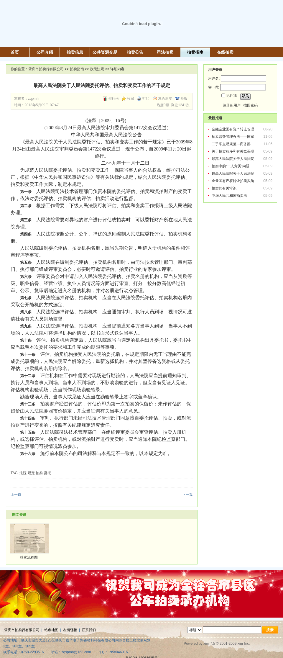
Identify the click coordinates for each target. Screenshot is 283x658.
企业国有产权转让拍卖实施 (233, 181)
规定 (31, 473)
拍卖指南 (195, 52)
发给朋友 (165, 98)
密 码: (213, 87)
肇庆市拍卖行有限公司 (46, 69)
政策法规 (97, 69)
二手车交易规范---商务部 (231, 144)
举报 (183, 98)
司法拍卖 (165, 52)
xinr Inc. (244, 643)
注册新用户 (232, 105)
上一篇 (16, 494)
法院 (23, 473)
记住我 (231, 96)
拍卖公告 (135, 52)
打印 (145, 98)
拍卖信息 (75, 52)
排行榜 (113, 98)
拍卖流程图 (29, 557)
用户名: (214, 78)
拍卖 (39, 473)
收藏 (130, 98)
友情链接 (70, 630)
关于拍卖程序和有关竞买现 (233, 151)
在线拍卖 (225, 52)
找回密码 (250, 105)
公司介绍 (45, 52)
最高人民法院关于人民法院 (233, 159)
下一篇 (187, 494)
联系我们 (89, 630)
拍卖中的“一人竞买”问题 (231, 166)
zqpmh (33, 98)
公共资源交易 (105, 52)
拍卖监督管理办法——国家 (233, 137)
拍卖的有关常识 (224, 188)
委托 (47, 473)
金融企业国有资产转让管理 (233, 129)
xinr (206, 643)
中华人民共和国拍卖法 (229, 196)
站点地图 (51, 630)
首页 (15, 52)
